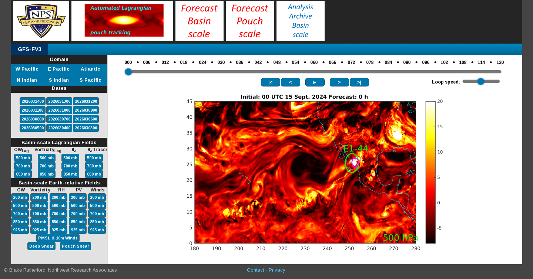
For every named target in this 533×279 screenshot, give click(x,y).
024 (203, 62)
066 (332, 62)
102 (444, 62)
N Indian (27, 80)
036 (240, 62)
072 (351, 62)
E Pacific (59, 69)
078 (370, 62)
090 (407, 62)
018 (184, 62)
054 (295, 62)
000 (128, 62)
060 (314, 62)
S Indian (59, 80)
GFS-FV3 (29, 49)
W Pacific (27, 69)
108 (463, 62)
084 (388, 62)
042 (258, 62)
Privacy (277, 270)
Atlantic (90, 69)
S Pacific (90, 80)
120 (500, 62)
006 (147, 62)
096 (426, 62)
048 (277, 62)
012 (165, 62)
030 (221, 62)
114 (481, 62)
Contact (255, 270)
